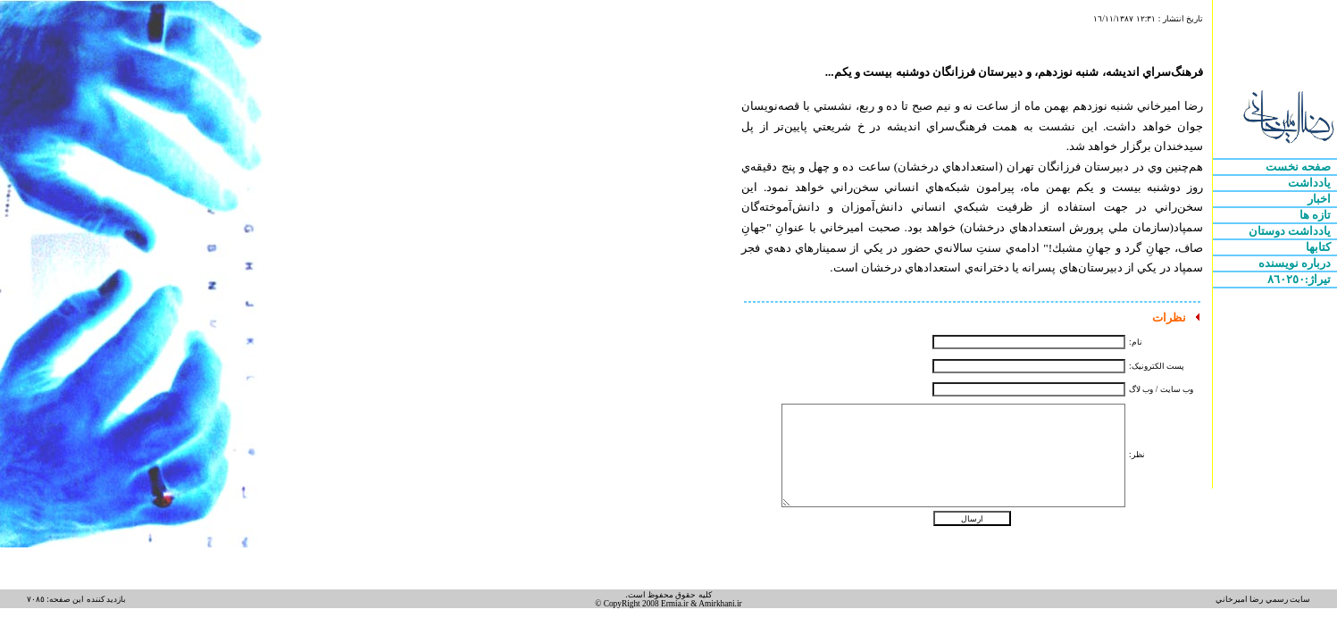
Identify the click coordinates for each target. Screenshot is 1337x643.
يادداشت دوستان (1291, 231)
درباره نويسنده (1296, 263)
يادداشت (1310, 182)
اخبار (1320, 198)
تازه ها (1316, 214)
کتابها (1319, 247)
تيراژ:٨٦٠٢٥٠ (1300, 279)
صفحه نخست (1300, 166)
